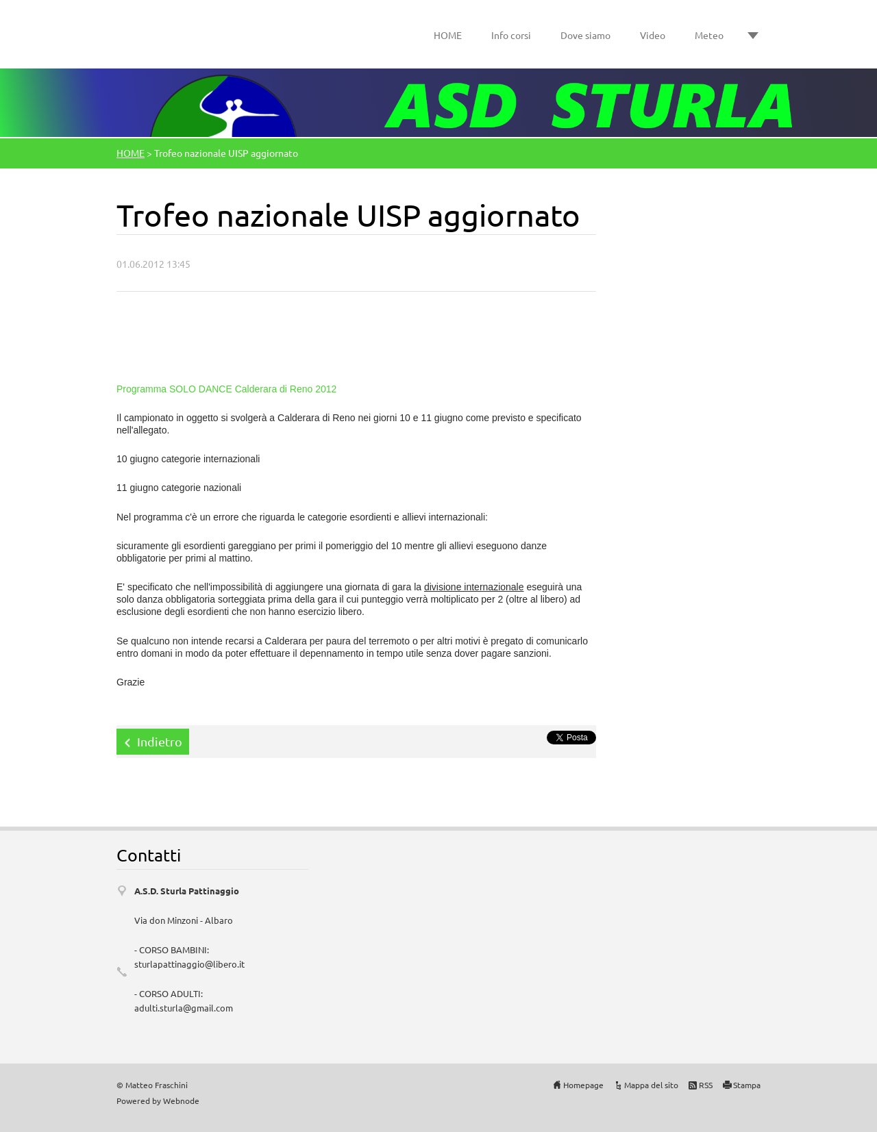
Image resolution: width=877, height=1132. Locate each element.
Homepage (583, 1084)
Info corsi (511, 35)
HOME (448, 35)
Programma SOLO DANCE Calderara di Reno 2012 (226, 388)
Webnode (181, 1100)
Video (652, 35)
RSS (706, 1084)
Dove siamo (585, 35)
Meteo (709, 35)
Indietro (159, 741)
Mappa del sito (651, 1084)
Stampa (747, 1084)
